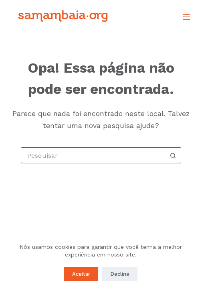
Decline (119, 274)
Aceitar (81, 274)
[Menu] (186, 16)
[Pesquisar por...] (93, 155)
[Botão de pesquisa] (173, 155)
